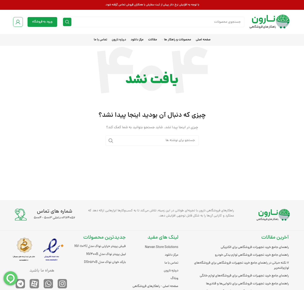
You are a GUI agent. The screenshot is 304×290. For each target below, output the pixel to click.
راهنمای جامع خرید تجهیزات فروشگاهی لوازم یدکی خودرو (252, 255)
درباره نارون (171, 270)
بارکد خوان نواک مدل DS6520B (105, 262)
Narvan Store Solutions (161, 247)
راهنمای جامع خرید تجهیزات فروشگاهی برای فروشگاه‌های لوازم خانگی (244, 275)
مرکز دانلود (171, 255)
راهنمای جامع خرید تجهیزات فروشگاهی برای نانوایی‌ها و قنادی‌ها (247, 283)
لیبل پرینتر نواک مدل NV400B (106, 254)
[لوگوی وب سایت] (270, 22)
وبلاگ (174, 278)
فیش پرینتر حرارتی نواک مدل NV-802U (100, 246)
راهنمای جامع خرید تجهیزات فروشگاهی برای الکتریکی (255, 247)
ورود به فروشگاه (42, 21)
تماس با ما (171, 263)
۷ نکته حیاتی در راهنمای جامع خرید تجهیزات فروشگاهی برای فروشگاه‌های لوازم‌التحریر (241, 266)
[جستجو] (153, 22)
